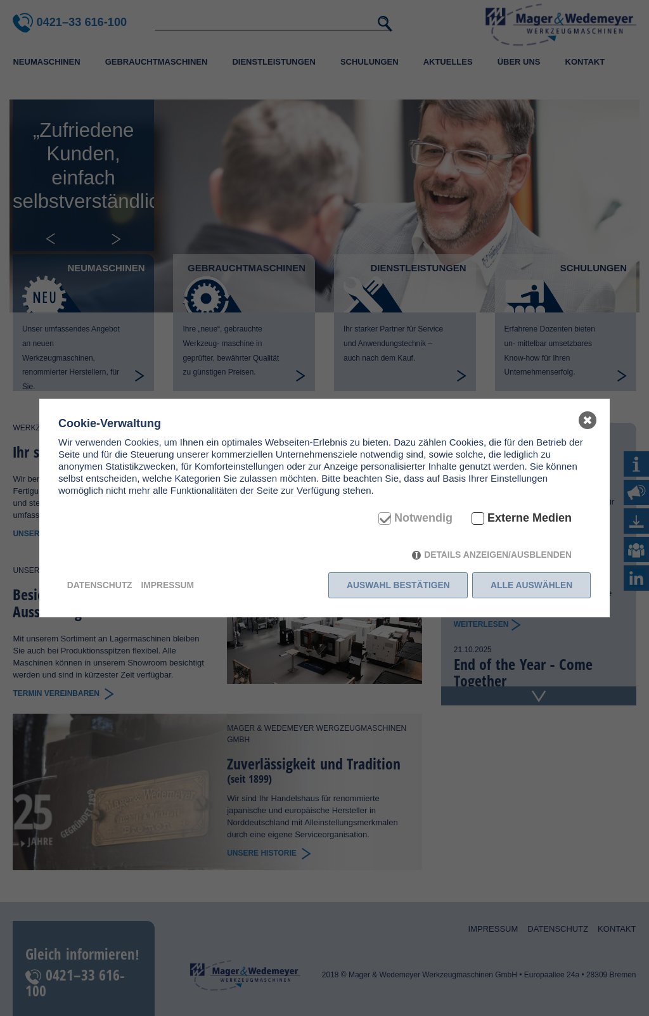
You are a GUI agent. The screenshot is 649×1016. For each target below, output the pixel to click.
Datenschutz (99, 585)
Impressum (167, 585)
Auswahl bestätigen (398, 585)
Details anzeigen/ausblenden (498, 555)
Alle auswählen (531, 585)
